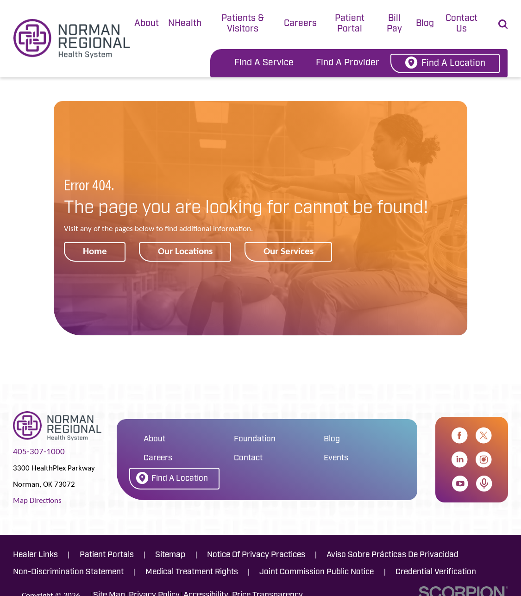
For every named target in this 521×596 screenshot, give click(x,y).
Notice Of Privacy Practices (256, 555)
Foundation (255, 439)
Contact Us (461, 24)
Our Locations (185, 251)
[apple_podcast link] (484, 484)
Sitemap (170, 555)
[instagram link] (484, 460)
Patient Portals (107, 555)
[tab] (147, 24)
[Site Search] (503, 24)
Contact (248, 458)
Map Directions (37, 500)
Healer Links (35, 555)
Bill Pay (394, 24)
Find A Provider (347, 63)
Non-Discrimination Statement (68, 572)
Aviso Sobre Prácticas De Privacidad (392, 555)
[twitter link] (484, 435)
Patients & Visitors (242, 24)
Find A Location (445, 62)
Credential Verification (435, 572)
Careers (300, 23)
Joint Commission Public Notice (316, 572)
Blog (425, 23)
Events (336, 458)
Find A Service (264, 63)
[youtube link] (460, 484)
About (146, 23)
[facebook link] (460, 435)
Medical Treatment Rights (191, 572)
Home (95, 251)
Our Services (289, 251)
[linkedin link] (460, 460)
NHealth (184, 23)
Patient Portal (349, 24)
